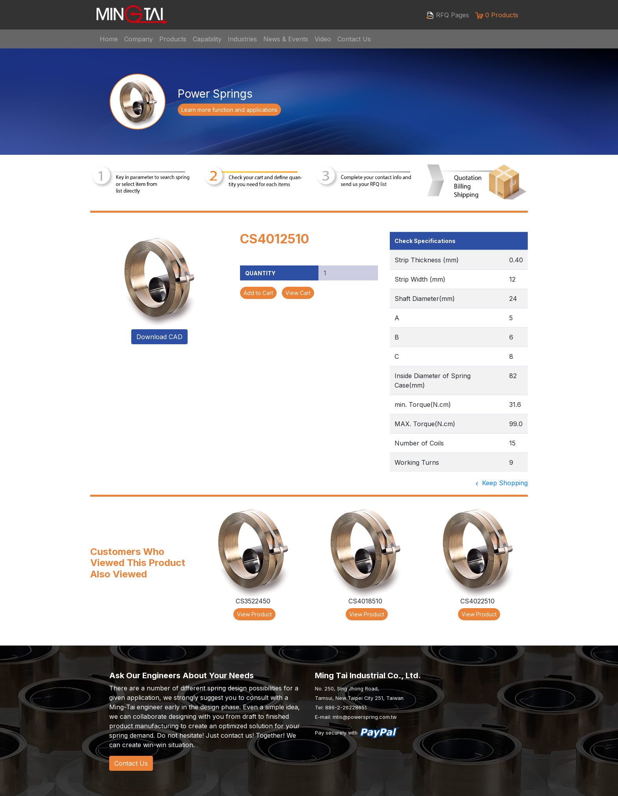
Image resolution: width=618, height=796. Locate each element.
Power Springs (215, 93)
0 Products (496, 15)
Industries (242, 39)
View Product (254, 614)
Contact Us (354, 39)
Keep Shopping (501, 483)
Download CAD (159, 337)
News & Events (285, 39)
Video (323, 39)
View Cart (298, 292)
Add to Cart (258, 292)
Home (109, 39)
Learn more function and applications (229, 109)
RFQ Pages (447, 15)
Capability (207, 39)
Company (138, 39)
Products (172, 39)
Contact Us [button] (131, 763)
